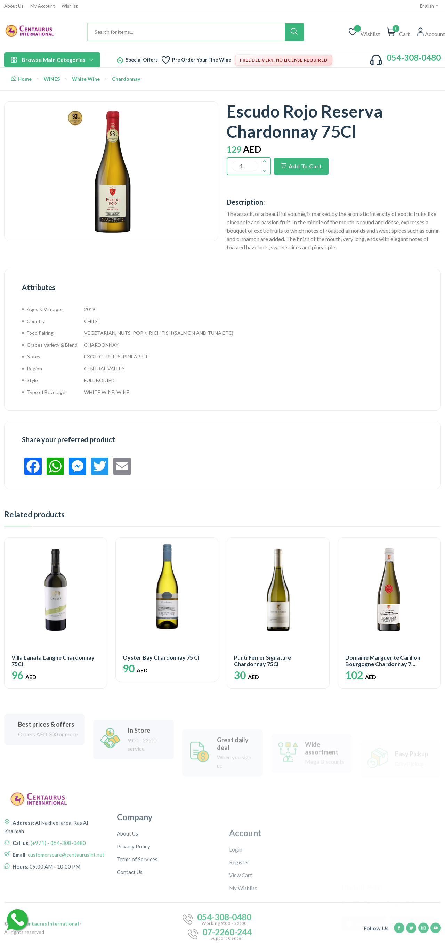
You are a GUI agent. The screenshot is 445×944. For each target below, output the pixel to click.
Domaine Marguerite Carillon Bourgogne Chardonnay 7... (382, 660)
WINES (52, 79)
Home (21, 79)
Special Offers (142, 60)
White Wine (86, 79)
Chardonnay (126, 79)
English (429, 5)
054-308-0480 (414, 58)
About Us (13, 6)
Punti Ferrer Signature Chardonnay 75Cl (262, 660)
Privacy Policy (133, 913)
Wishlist (70, 6)
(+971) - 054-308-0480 (58, 892)
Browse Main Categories (52, 59)
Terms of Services (137, 926)
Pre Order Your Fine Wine (201, 60)
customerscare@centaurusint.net (65, 904)
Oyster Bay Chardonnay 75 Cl (161, 657)
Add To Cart (301, 166)
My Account (42, 6)
